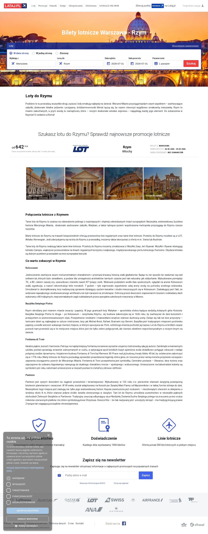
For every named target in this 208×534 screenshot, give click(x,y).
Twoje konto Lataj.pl (191, 6)
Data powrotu (135, 58)
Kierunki (53, 6)
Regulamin (18, 523)
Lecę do (61, 58)
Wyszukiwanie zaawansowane (185, 46)
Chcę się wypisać (121, 483)
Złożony (64, 53)
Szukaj (191, 63)
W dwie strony (21, 53)
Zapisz (146, 475)
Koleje (63, 6)
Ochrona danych (57, 523)
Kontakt (80, 523)
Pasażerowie (158, 58)
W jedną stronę (44, 53)
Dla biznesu (91, 6)
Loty (33, 6)
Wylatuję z (14, 58)
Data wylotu (110, 58)
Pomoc (7, 523)
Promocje (42, 6)
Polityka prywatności (36, 523)
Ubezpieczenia (76, 6)
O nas (71, 523)
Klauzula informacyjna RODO (92, 483)
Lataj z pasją (15, 5)
